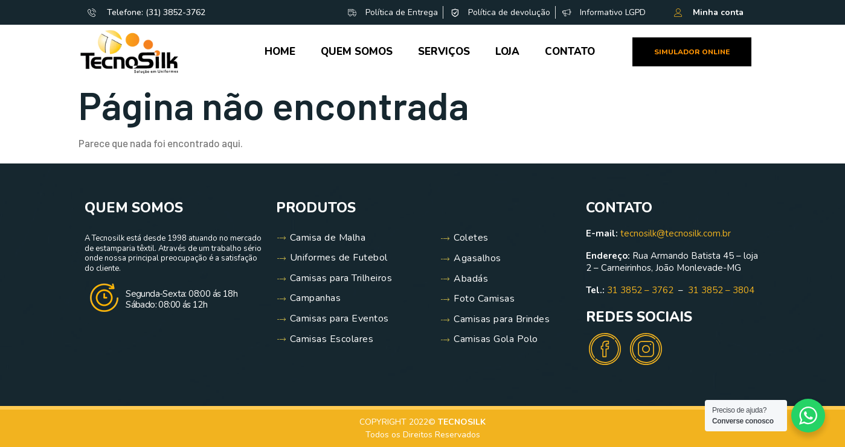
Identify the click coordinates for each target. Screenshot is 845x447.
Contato (570, 52)
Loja (507, 52)
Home (280, 52)
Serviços (444, 52)
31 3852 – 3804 (721, 290)
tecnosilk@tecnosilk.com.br (675, 233)
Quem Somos (357, 52)
